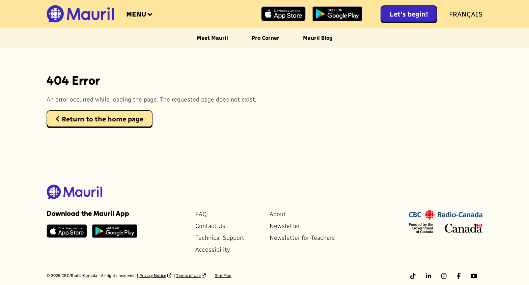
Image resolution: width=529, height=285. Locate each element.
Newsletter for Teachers (302, 237)
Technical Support (219, 237)
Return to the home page (99, 119)
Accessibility (212, 249)
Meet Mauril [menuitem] (212, 37)
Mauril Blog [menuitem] (318, 37)
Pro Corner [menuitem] (265, 37)
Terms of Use (188, 275)
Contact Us (210, 225)
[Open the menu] (138, 14)
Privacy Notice (152, 275)
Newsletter (285, 225)
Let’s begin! (409, 14)
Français (465, 14)
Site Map (223, 275)
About (278, 213)
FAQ (201, 213)
